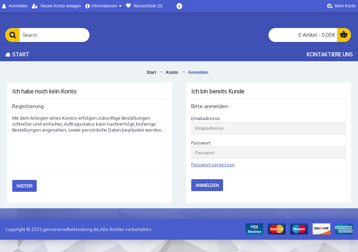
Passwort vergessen (213, 164)
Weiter (24, 186)
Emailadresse (205, 118)
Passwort (200, 143)
